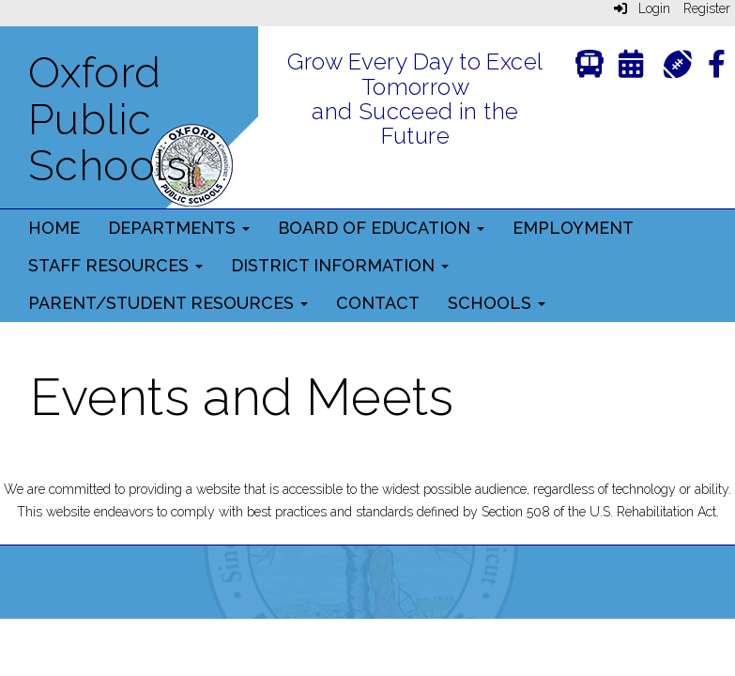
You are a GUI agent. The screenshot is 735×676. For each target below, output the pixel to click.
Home (54, 228)
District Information (340, 265)
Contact (378, 303)
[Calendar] (630, 68)
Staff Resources (115, 265)
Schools (496, 303)
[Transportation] (589, 68)
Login (642, 8)
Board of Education (381, 228)
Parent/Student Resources (168, 303)
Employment (573, 228)
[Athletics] (677, 62)
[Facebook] (716, 68)
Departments (179, 228)
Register (706, 8)
